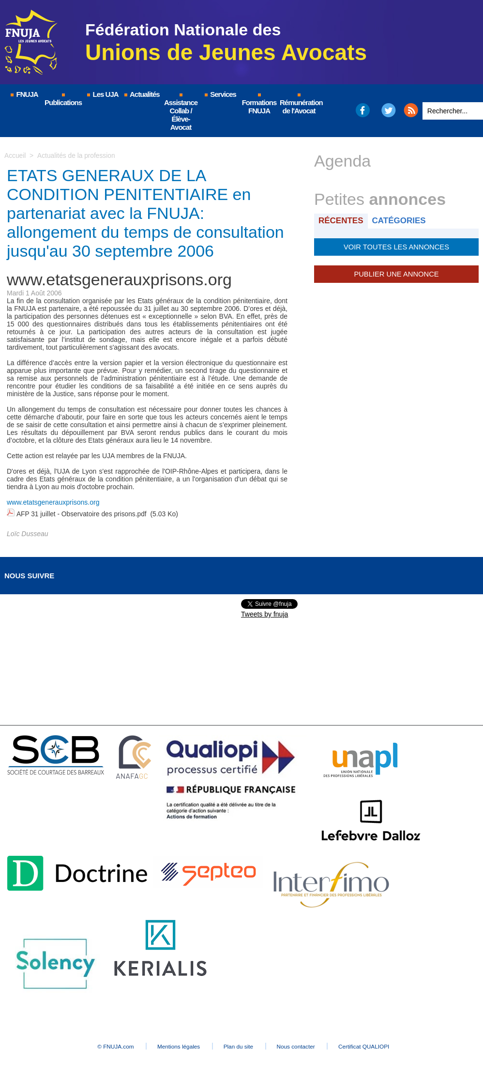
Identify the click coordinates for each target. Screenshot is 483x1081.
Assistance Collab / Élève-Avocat (180, 112)
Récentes (341, 220)
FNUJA (24, 94)
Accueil (15, 155)
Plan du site (239, 1045)
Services (220, 94)
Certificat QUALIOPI (375, 1045)
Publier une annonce (396, 274)
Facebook (362, 110)
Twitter (389, 110)
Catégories (400, 220)
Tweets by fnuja (264, 613)
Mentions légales (174, 1045)
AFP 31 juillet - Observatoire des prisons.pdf (82, 513)
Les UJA (102, 94)
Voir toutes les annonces (396, 246)
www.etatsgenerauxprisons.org (53, 502)
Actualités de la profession (76, 155)
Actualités (141, 94)
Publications (63, 100)
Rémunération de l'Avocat (299, 104)
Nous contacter (301, 1045)
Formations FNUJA (259, 104)
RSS (411, 110)
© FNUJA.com (105, 1045)
